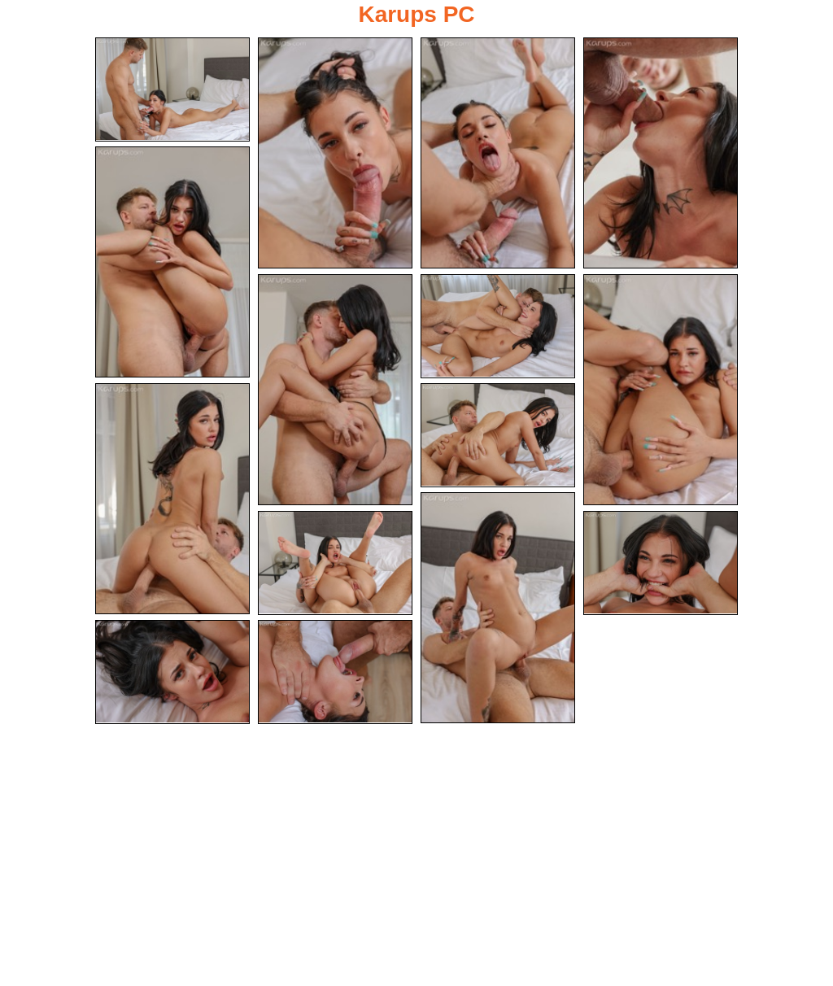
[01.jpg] (172, 89)
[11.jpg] (498, 607)
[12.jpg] (335, 563)
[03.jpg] (498, 152)
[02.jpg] (335, 152)
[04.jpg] (660, 152)
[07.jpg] (498, 326)
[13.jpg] (660, 563)
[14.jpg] (172, 672)
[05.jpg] (172, 261)
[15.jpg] (335, 672)
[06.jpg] (335, 389)
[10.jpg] (498, 435)
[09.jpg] (172, 498)
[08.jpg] (660, 389)
